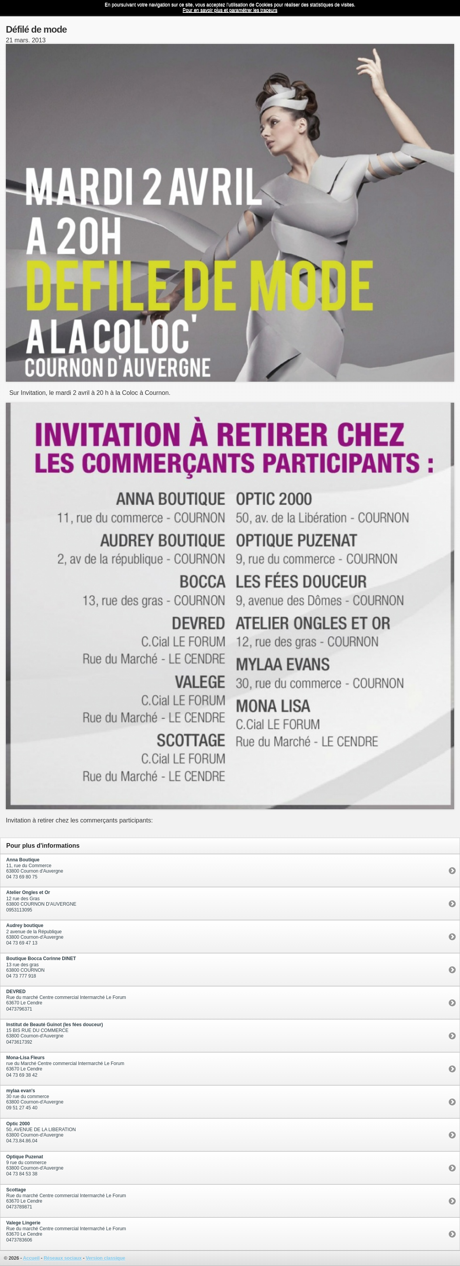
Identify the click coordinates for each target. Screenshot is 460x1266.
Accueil (31, 1258)
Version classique (105, 1258)
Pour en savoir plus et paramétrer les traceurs (230, 10)
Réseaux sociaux (62, 1258)
